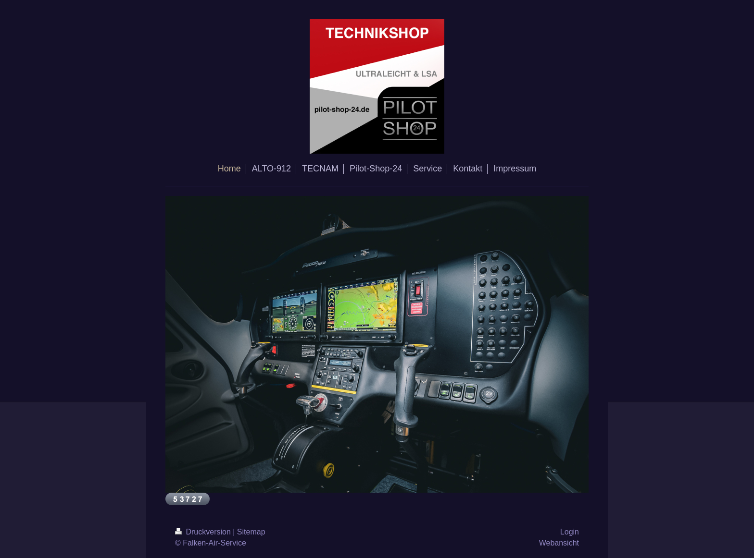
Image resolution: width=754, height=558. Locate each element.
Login (569, 532)
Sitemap (251, 532)
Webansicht (559, 543)
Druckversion (204, 532)
